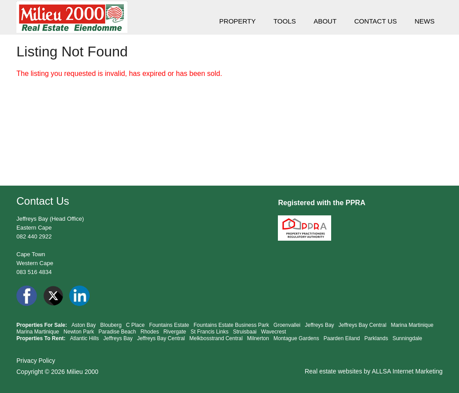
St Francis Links (209, 332)
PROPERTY (237, 21)
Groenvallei (287, 325)
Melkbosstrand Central (216, 338)
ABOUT (324, 21)
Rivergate (174, 332)
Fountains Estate (169, 325)
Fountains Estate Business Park (231, 325)
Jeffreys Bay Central (363, 325)
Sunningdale (407, 338)
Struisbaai (245, 332)
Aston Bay (83, 325)
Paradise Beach (117, 332)
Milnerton (258, 338)
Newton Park (78, 332)
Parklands (376, 338)
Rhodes (150, 332)
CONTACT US (375, 21)
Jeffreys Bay (319, 325)
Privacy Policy (35, 360)
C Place (135, 325)
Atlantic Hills (84, 338)
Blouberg (111, 325)
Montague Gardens (296, 338)
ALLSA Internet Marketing (407, 371)
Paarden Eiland (342, 338)
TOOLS (284, 21)
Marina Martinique (412, 325)
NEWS (425, 21)
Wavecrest (273, 332)
